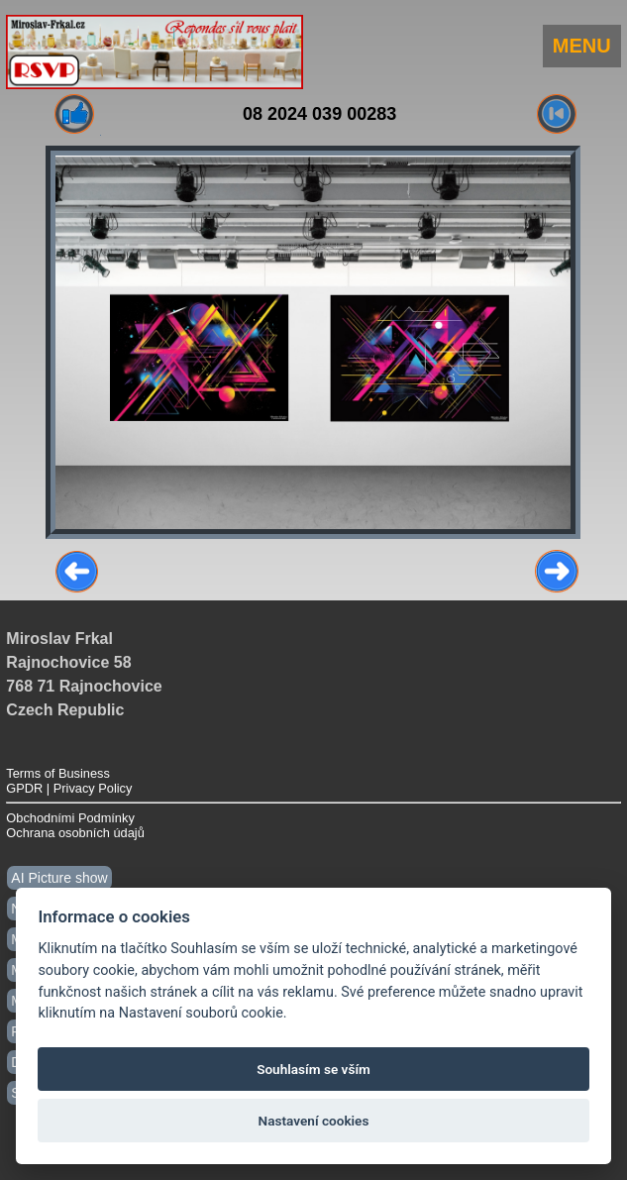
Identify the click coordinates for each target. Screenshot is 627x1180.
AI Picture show (59, 878)
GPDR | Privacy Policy (69, 788)
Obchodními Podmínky (70, 817)
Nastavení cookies (314, 1120)
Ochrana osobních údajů (75, 832)
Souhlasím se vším (313, 1069)
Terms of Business (58, 773)
